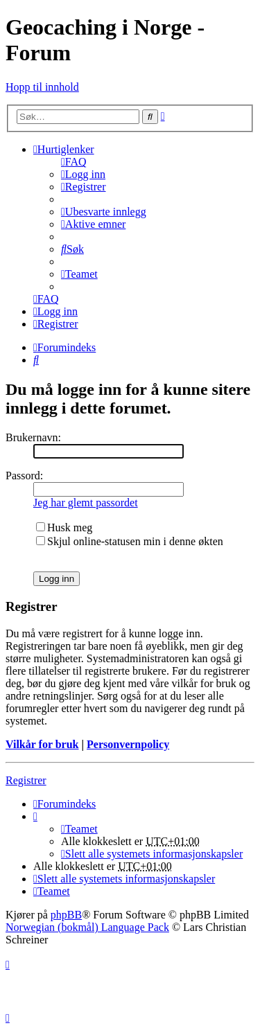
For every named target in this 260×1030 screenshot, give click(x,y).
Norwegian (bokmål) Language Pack (87, 927)
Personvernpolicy (128, 744)
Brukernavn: (33, 437)
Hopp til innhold (42, 87)
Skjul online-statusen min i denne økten (129, 541)
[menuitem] (74, 162)
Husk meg (64, 527)
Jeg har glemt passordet (85, 502)
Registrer (26, 780)
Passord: (24, 475)
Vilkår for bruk (42, 744)
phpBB (66, 915)
